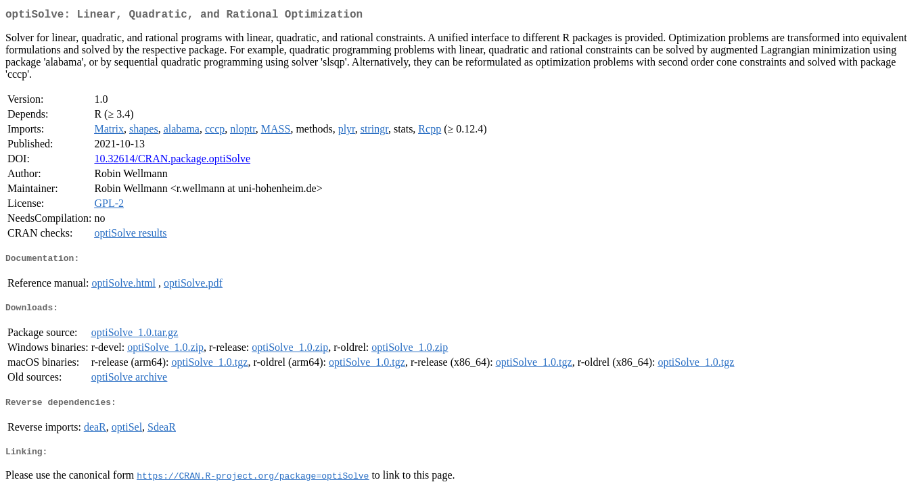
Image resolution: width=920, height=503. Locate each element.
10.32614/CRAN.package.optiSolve (172, 161)
